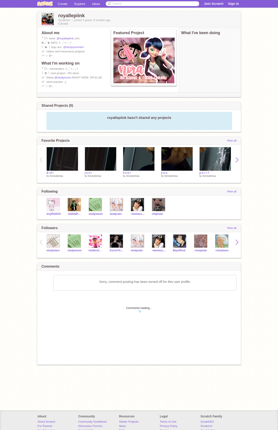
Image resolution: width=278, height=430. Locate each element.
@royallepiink (64, 38)
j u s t (88, 172)
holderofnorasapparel (96, 250)
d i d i (49, 172)
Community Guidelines (92, 421)
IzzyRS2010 (53, 213)
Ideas (96, 4)
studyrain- (116, 213)
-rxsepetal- (200, 250)
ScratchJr (206, 426)
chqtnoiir (157, 213)
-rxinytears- (222, 250)
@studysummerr (73, 47)
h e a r (127, 172)
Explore (79, 4)
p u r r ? (204, 172)
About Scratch (46, 421)
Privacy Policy (168, 426)
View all (232, 140)
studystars (53, 250)
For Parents (45, 426)
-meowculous (138, 213)
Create (63, 4)
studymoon (96, 213)
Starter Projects (129, 421)
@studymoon (63, 77)
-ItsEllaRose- (75, 213)
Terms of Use (168, 421)
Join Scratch (213, 3)
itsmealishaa (56, 176)
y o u (164, 172)
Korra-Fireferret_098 (117, 250)
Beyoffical (179, 250)
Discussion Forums (90, 426)
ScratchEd (206, 421)
